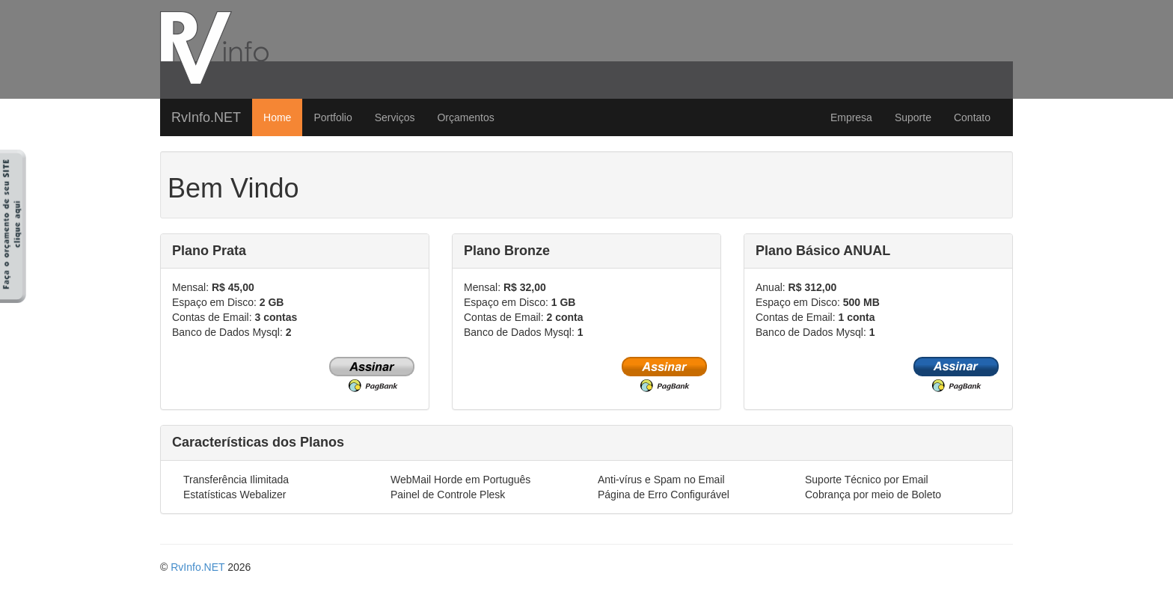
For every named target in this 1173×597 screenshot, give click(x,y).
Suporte (913, 117)
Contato (972, 117)
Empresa (851, 117)
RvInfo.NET (206, 117)
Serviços (395, 117)
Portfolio (332, 117)
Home (277, 117)
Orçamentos (465, 117)
